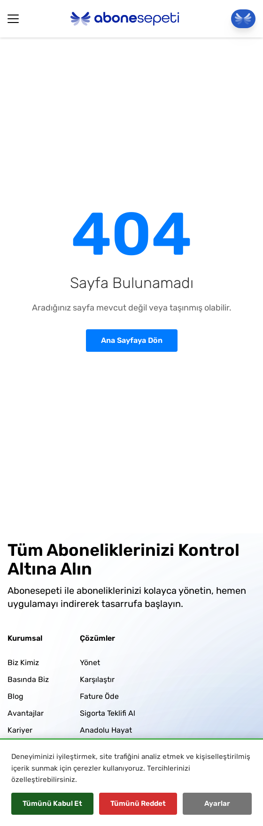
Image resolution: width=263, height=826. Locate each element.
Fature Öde (99, 696)
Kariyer (20, 730)
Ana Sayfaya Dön (131, 340)
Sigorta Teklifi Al (107, 713)
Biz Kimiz (23, 662)
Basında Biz (28, 679)
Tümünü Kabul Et (52, 803)
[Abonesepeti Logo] (124, 19)
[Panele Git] (243, 18)
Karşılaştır (97, 679)
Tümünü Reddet (138, 803)
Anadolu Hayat (106, 730)
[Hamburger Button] (13, 18)
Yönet (90, 662)
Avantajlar (26, 713)
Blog (15, 696)
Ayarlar (217, 803)
